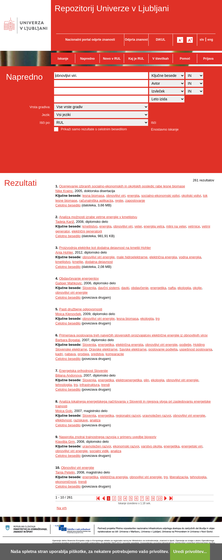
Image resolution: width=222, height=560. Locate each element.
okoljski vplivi (191, 196)
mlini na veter (176, 226)
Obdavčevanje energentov (79, 278)
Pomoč (185, 58)
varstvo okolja (151, 446)
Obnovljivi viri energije (77, 468)
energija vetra (154, 226)
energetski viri (192, 446)
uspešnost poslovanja (195, 349)
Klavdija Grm (65, 442)
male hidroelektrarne (132, 257)
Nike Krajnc (64, 191)
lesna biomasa (93, 196)
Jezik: (46, 115)
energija (133, 196)
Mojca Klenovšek (68, 314)
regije (119, 200)
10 (159, 498)
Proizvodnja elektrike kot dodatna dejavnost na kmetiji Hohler (105, 248)
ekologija (184, 288)
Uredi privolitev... (190, 551)
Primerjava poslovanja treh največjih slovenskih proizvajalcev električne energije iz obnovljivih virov (133, 335)
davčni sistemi (108, 288)
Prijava (208, 58)
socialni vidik (99, 451)
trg (158, 319)
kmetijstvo (89, 226)
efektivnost (63, 420)
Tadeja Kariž (64, 222)
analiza (95, 420)
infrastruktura (90, 385)
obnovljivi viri (115, 196)
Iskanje (63, 58)
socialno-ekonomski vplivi (160, 196)
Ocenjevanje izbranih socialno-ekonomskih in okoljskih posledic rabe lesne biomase (122, 186)
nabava (70, 354)
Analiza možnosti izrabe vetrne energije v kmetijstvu (98, 217)
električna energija (163, 257)
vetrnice (194, 226)
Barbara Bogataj (67, 340)
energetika (158, 288)
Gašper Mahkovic (68, 283)
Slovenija (89, 288)
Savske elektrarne (133, 349)
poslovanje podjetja (162, 349)
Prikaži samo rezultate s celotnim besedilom (94, 129)
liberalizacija (179, 477)
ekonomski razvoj (126, 446)
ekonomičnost (65, 482)
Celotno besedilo (68, 205)
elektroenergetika (129, 380)
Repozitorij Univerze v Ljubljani (112, 8)
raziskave (80, 420)
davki (125, 288)
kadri (59, 354)
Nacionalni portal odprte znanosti (90, 39)
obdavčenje (140, 288)
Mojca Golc (63, 411)
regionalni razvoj (128, 415)
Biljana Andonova (68, 375)
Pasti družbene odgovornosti (80, 309)
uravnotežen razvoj (156, 415)
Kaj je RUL (136, 58)
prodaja (83, 354)
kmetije (77, 262)
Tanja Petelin (65, 472)
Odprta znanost (136, 39)
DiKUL (161, 39)
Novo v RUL (112, 58)
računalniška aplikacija (96, 200)
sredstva (97, 354)
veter (138, 226)
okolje (197, 288)
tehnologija (63, 385)
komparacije (115, 354)
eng (210, 39)
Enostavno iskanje (165, 129)
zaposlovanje (135, 200)
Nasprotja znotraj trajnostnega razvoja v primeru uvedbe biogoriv (107, 437)
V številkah (160, 58)
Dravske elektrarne (103, 349)
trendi (105, 385)
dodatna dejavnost (99, 262)
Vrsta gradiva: (40, 107)
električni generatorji (87, 231)
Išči (153, 123)
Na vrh (62, 508)
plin (146, 380)
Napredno (87, 58)
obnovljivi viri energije (98, 257)
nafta (172, 288)
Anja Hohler (64, 252)
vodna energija (190, 257)
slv (202, 39)
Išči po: (45, 123)
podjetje (185, 345)
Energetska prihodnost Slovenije (83, 371)
